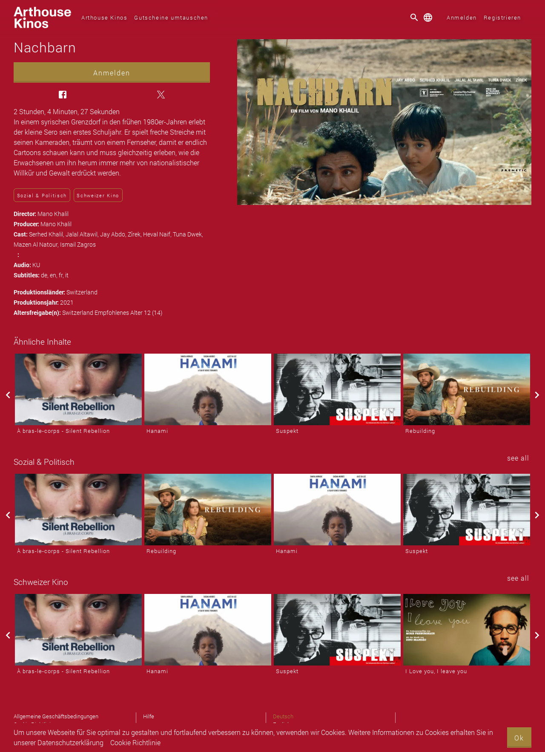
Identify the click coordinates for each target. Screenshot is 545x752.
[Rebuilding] (466, 389)
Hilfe (148, 716)
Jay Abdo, (114, 234)
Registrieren (502, 17)
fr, (62, 275)
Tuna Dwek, (188, 234)
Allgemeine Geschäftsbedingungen (56, 716)
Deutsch (283, 716)
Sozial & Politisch (42, 195)
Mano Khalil (53, 214)
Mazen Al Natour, (37, 244)
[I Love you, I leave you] (466, 630)
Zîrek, (135, 234)
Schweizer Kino (98, 195)
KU (36, 265)
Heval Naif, (158, 234)
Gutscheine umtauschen (171, 17)
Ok (519, 737)
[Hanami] (207, 389)
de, (45, 275)
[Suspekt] (337, 389)
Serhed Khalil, (47, 234)
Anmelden (462, 17)
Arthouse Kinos (104, 17)
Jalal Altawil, (83, 234)
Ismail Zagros (78, 244)
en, (54, 275)
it (67, 275)
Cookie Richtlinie (135, 742)
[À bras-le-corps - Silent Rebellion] (78, 389)
